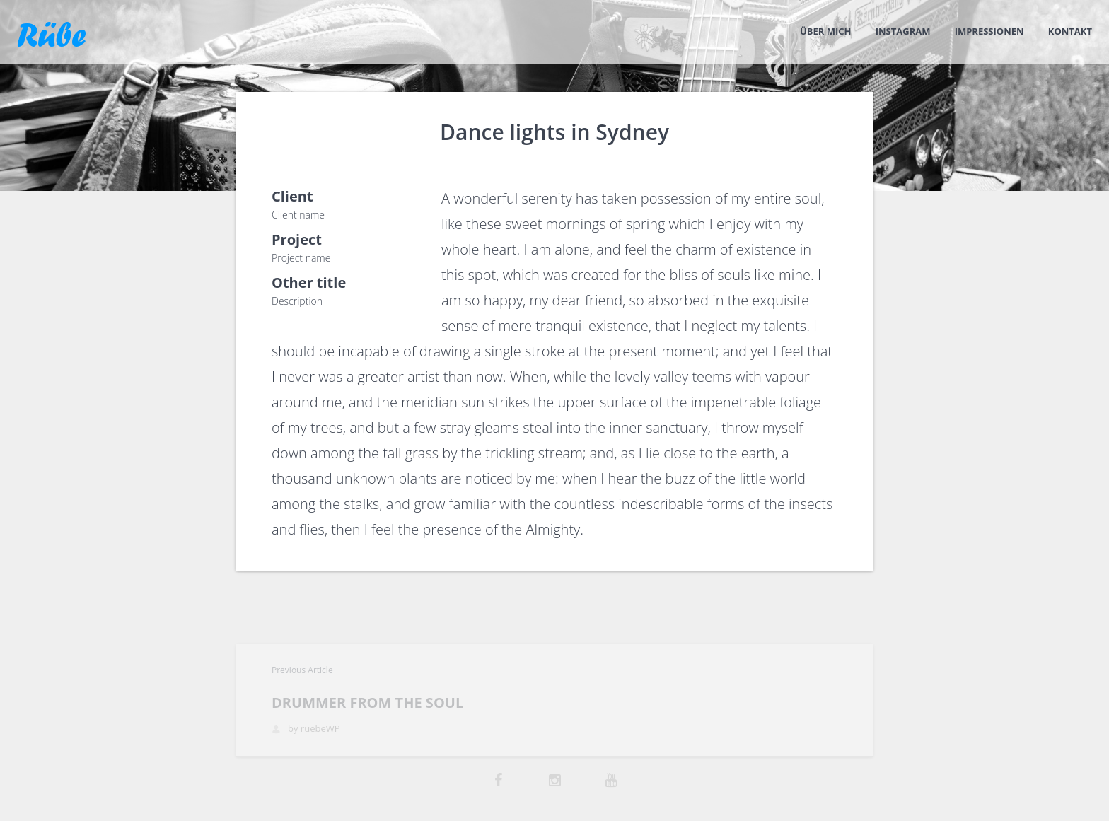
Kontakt (1070, 31)
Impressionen (989, 31)
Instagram (903, 31)
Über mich (826, 31)
